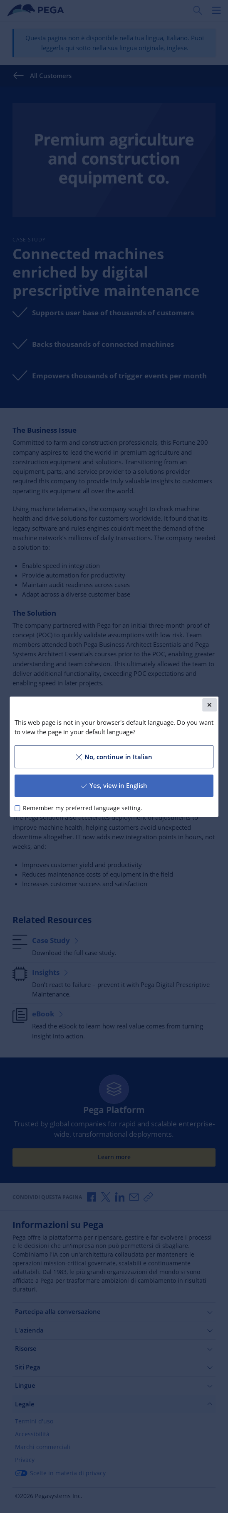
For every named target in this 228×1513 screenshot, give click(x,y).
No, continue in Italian (114, 756)
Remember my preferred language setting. (82, 807)
